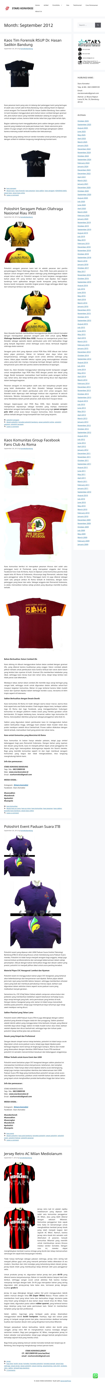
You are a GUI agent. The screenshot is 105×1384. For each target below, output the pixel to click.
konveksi (26, 1364)
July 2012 (81, 439)
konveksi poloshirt (39, 1136)
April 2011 (82, 478)
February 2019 (83, 243)
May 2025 (82, 135)
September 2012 (84, 432)
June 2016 (82, 292)
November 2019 (84, 222)
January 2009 (83, 544)
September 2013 (84, 397)
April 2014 (82, 376)
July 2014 (81, 366)
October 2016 (83, 278)
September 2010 (84, 492)
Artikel (46, 5)
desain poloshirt (12, 422)
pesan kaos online (27, 811)
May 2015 (82, 334)
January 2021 (83, 184)
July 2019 (81, 236)
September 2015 (84, 320)
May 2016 (82, 296)
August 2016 (83, 285)
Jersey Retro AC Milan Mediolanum (33, 1153)
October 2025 (83, 121)
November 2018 (84, 250)
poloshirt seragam (12, 420)
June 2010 (82, 502)
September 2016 (84, 282)
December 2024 (84, 149)
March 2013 (82, 418)
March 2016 (82, 303)
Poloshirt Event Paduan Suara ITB (32, 826)
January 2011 (83, 488)
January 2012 (83, 450)
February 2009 (83, 541)
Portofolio (58, 5)
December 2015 (84, 310)
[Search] (98, 25)
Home (37, 5)
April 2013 (82, 415)
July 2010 (81, 499)
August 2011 (83, 467)
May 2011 (82, 474)
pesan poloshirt (51, 1136)
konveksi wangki (49, 1364)
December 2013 (84, 387)
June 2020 (82, 205)
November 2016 (84, 275)
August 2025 (83, 128)
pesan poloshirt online (46, 422)
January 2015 (83, 348)
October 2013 (83, 394)
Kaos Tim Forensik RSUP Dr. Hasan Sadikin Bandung (33, 42)
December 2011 (84, 453)
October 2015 (83, 317)
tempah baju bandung (21, 1368)
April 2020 (82, 208)
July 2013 (81, 404)
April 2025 (82, 138)
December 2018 (84, 247)
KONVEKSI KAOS (61, 191)
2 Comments (10, 1370)
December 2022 (84, 173)
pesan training (37, 1366)
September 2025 (84, 124)
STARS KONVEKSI (22, 8)
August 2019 (83, 233)
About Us (38, 11)
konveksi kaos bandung (12, 811)
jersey (8, 1361)
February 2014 (83, 383)
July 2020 (81, 201)
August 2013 (83, 401)
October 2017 (83, 268)
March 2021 (82, 180)
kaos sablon (40, 191)
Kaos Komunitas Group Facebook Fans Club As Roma (32, 442)
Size (67, 5)
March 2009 (82, 537)
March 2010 (82, 509)
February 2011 (83, 485)
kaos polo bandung (25, 1136)
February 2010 (83, 513)
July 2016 (81, 289)
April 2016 (82, 299)
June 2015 (82, 331)
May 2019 (82, 240)
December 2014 (84, 352)
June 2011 (82, 471)
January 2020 (83, 219)
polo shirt (56, 1366)
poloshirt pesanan (27, 1138)
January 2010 (83, 516)
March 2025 (82, 142)
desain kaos (10, 191)
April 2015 (82, 338)
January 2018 (83, 264)
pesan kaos (8, 193)
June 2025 (82, 131)
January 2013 (83, 422)
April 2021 (82, 177)
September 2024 (84, 159)
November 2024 (84, 152)
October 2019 (83, 226)
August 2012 (83, 436)
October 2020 (83, 191)
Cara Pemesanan (92, 5)
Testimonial (77, 5)
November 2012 (84, 425)
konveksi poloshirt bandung (28, 422)
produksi (64, 1366)
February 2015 (83, 345)
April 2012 (82, 446)
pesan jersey (15, 1366)
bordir (16, 1364)
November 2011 (84, 457)
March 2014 (82, 380)
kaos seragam (11, 188)
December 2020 (84, 187)
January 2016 (83, 306)
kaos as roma (26, 808)
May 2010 (82, 506)
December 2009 (84, 520)
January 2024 (83, 166)
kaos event (10, 1133)
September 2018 (84, 257)
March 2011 (82, 481)
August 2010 (83, 495)
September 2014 (84, 359)
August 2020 (83, 198)
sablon (10, 1368)
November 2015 (84, 313)
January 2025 (83, 145)
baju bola (9, 1364)
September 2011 (84, 464)
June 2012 (82, 443)
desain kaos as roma (13, 808)
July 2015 (81, 327)
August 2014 (83, 362)
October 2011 (83, 460)
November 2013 (84, 390)
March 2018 (82, 261)
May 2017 (82, 271)
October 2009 (83, 527)
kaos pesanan (30, 191)
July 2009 (81, 530)
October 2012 (83, 429)
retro (5, 1368)
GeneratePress (65, 1381)
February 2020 (83, 215)
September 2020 (84, 194)
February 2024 (83, 163)
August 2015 (83, 324)
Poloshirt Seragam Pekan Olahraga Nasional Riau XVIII (33, 210)
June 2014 (82, 369)
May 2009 (82, 534)
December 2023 (84, 170)
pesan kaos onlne (19, 193)
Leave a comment (12, 195)
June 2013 (82, 408)
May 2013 (82, 411)
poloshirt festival (14, 1138)
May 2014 (82, 373)
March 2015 (82, 341)
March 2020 (82, 212)
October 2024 (83, 156)
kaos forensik (20, 191)
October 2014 (83, 355)
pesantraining (47, 1366)
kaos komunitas (11, 806)
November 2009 (84, 523)
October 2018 (83, 254)
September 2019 (84, 229)
